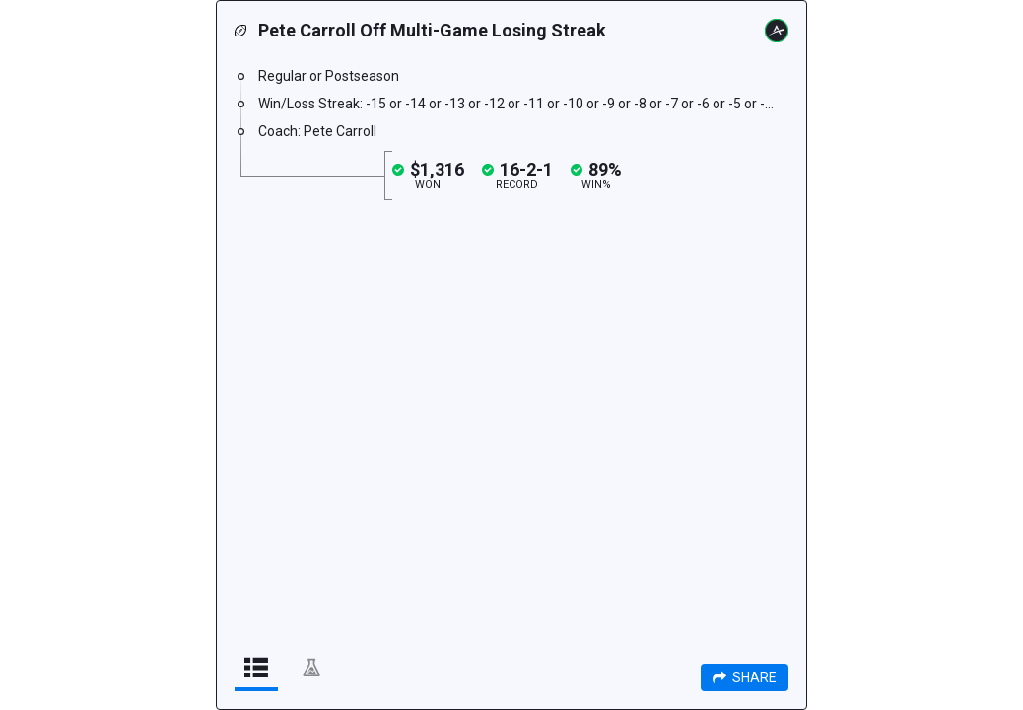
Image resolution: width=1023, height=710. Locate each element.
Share (745, 677)
